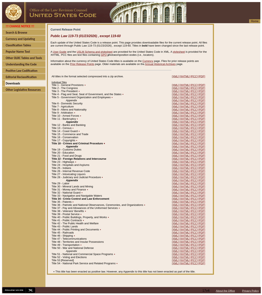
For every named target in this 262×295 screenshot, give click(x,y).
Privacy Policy (250, 290)
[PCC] (194, 76)
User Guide (60, 51)
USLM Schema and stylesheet (95, 51)
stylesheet (179, 51)
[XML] (175, 76)
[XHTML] (185, 76)
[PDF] (201, 76)
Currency (147, 61)
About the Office (225, 290)
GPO (104, 54)
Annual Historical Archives (160, 64)
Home (255, 21)
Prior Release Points (82, 64)
